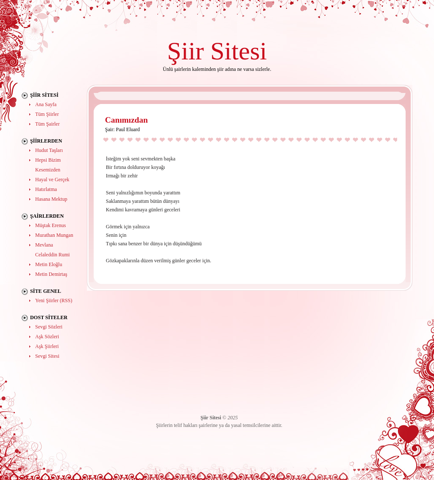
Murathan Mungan (54, 235)
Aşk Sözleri (47, 337)
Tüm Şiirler (47, 114)
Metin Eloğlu (48, 264)
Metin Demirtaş (51, 274)
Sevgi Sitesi (47, 356)
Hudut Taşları (49, 150)
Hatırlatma (46, 189)
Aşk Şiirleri (47, 346)
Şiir (185, 50)
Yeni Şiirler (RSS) (53, 300)
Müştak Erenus (50, 225)
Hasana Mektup (51, 199)
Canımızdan (126, 119)
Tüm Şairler (47, 124)
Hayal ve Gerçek (52, 179)
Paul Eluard (127, 129)
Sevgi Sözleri (48, 327)
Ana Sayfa (45, 104)
